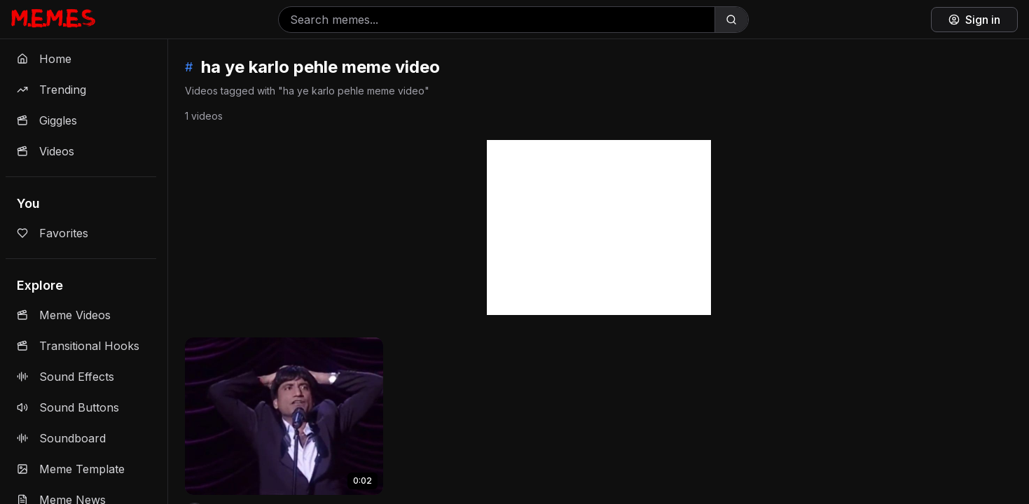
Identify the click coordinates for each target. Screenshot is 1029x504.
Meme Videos (64, 315)
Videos (45, 151)
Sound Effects (65, 377)
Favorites (52, 233)
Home (44, 59)
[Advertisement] (599, 227)
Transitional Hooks (78, 346)
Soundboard (61, 438)
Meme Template (71, 469)
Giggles (47, 120)
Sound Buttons (68, 407)
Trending (51, 90)
